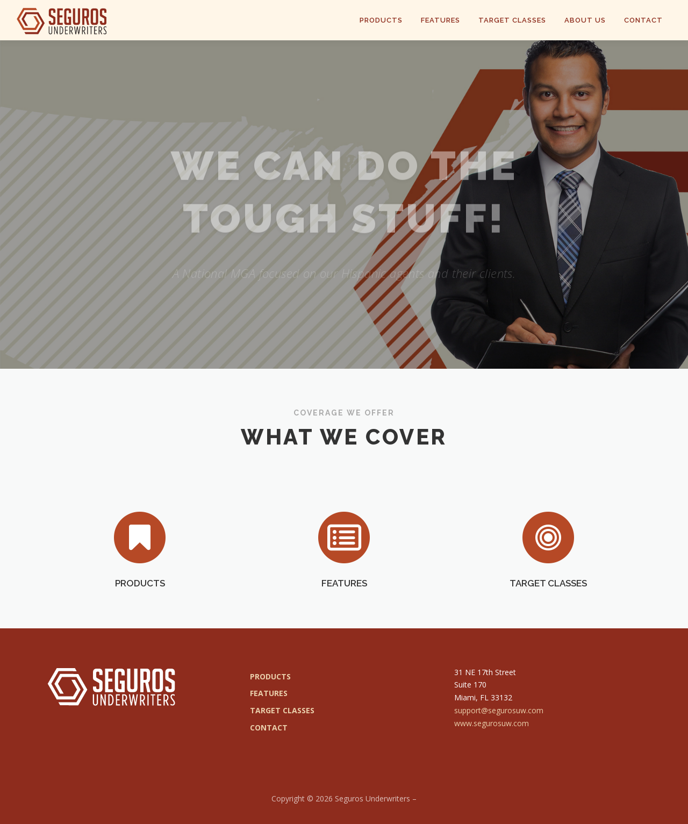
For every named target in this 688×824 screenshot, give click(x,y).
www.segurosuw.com (491, 723)
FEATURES (344, 618)
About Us (585, 20)
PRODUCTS (140, 618)
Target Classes (512, 20)
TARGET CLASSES (548, 618)
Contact (643, 20)
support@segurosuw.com (498, 710)
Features (440, 20)
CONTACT (269, 727)
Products (381, 20)
